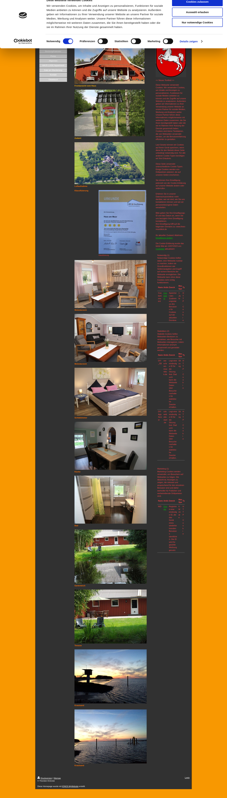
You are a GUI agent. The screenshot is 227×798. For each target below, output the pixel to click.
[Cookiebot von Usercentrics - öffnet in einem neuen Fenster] (22, 48)
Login (187, 778)
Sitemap (57, 778)
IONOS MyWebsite (70, 786)
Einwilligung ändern (164, 238)
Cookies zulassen (197, 8)
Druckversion (44, 778)
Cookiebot (160, 249)
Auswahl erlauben (197, 19)
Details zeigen (189, 48)
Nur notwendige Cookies (197, 29)
